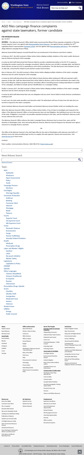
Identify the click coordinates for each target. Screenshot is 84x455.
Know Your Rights (6, 401)
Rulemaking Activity (28, 367)
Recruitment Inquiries (49, 422)
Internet (9, 205)
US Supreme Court (13, 221)
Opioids (7, 268)
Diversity (46, 417)
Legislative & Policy (13, 263)
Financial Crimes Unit (49, 388)
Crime (6, 226)
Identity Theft (11, 294)
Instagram (4, 346)
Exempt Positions (48, 410)
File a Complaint (6, 406)
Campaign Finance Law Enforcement (50, 367)
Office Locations (27, 338)
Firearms (46, 391)
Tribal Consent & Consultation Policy (30, 370)
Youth (8, 183)
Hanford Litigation (48, 360)
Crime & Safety (48, 377)
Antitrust (9, 198)
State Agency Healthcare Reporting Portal (8, 435)
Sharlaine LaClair (29, 46)
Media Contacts (6, 328)
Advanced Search (7, 162)
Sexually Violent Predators (16, 238)
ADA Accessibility (62, 2)
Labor (8, 253)
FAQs (24, 357)
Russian (9, 281)
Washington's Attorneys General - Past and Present (31, 349)
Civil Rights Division (49, 353)
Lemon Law (47, 339)
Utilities (7, 309)
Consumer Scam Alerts (8, 403)
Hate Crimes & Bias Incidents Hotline (51, 363)
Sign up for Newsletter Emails (9, 411)
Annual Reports (27, 341)
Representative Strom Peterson (39, 44)
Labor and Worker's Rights (14, 248)
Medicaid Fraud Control (50, 337)
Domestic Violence (13, 228)
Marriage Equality (12, 193)
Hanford (9, 251)
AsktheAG (9, 173)
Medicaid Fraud (12, 299)
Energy (8, 311)
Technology (26, 362)
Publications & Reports (8, 416)
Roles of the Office (27, 352)
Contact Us (25, 333)
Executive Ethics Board (8, 408)
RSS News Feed (6, 333)
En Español (10, 278)
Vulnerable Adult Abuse (71, 356)
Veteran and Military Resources (52, 393)
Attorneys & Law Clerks (50, 403)
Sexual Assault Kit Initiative (72, 341)
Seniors (8, 301)
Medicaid (9, 243)
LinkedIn (4, 348)
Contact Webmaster (77, 446)
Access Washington (64, 446)
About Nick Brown (27, 328)
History (24, 346)
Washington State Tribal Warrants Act (50, 373)
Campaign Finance (11, 185)
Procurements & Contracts (30, 360)
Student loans (9, 306)
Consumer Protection (12, 195)
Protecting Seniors (48, 348)
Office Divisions (27, 336)
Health (6, 241)
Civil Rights (8, 190)
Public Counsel (11, 314)
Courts (6, 216)
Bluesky (4, 341)
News (9, 22)
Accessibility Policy (27, 446)
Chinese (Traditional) (14, 276)
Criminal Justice (48, 379)
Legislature (8, 261)
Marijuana (10, 175)
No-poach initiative (13, 256)
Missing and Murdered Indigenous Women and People (73, 363)
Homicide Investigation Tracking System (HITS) (52, 385)
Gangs (8, 233)
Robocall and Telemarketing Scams (72, 359)
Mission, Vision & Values (29, 331)
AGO (5, 170)
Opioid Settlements (70, 347)
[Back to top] (80, 452)
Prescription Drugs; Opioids (14, 286)
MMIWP (7, 266)
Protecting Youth (48, 346)
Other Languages (75, 2)
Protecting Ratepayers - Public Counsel (52, 343)
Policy (8, 180)
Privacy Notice (26, 365)
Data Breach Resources (8, 427)
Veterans (9, 304)
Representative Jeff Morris (59, 46)
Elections (9, 188)
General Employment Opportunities (49, 407)
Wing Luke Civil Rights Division (73, 333)
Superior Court (11, 218)
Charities (9, 291)
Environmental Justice (70, 336)
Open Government (13, 178)
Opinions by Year (27, 401)
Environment (11, 231)
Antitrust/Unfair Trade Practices (52, 335)
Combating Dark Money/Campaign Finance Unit (73, 344)
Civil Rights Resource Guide (9, 421)
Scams (6, 289)
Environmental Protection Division (50, 356)
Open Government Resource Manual (9, 424)
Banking (9, 200)
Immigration (10, 296)
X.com (3, 351)
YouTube (4, 353)
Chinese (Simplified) (13, 273)
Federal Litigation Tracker (71, 328)
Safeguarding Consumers (50, 332)
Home (3, 22)
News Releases (17, 22)
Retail (8, 210)
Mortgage (9, 208)
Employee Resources (39, 446)
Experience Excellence (49, 401)
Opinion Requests (27, 406)
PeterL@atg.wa (45, 144)
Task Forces (26, 355)
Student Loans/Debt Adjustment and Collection (73, 350)
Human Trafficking (13, 236)
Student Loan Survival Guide (9, 418)
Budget (24, 343)
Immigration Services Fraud (72, 354)
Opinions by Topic (27, 403)
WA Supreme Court (13, 223)
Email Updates (5, 338)
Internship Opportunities (50, 415)
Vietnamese (10, 284)
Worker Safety (11, 258)
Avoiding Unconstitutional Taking (10, 413)
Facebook (4, 343)
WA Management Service (50, 412)
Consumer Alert (12, 203)
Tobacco (9, 213)
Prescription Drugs (13, 246)
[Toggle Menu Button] (4, 16)
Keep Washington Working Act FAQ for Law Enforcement (10, 430)
